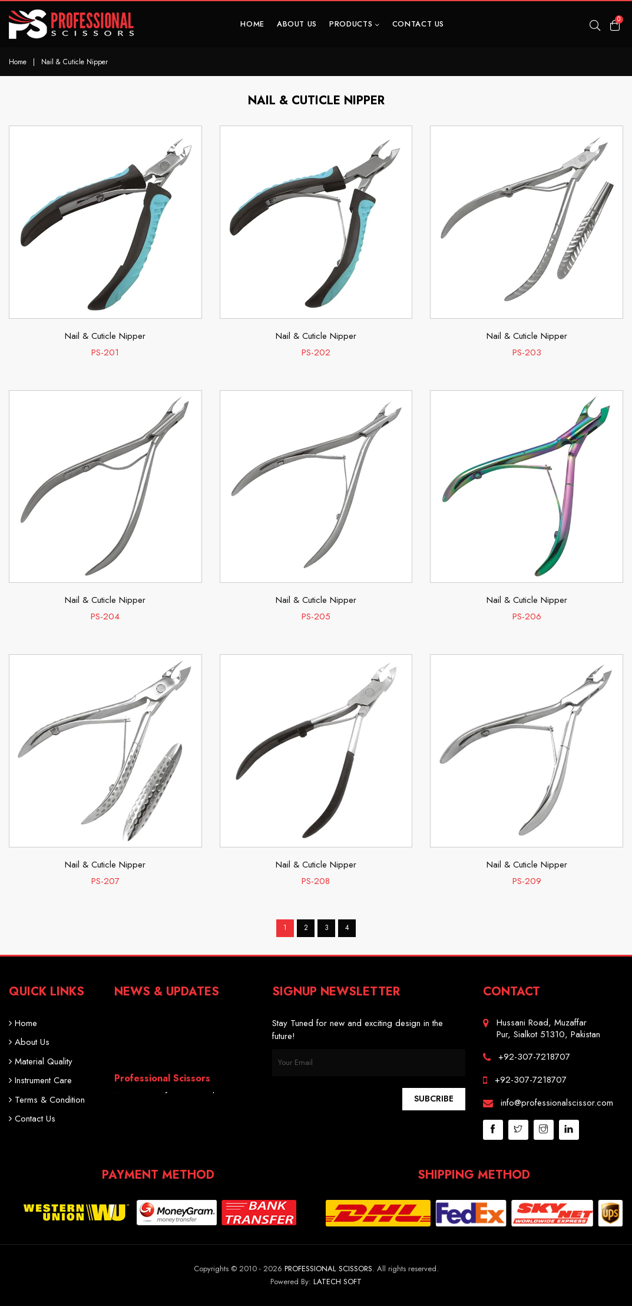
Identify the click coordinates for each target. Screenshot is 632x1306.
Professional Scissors (328, 1268)
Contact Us (418, 23)
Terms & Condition (47, 1099)
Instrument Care (40, 1080)
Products (354, 23)
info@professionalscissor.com (557, 1102)
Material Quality (40, 1061)
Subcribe (434, 1098)
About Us (297, 23)
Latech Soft (337, 1281)
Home (252, 23)
